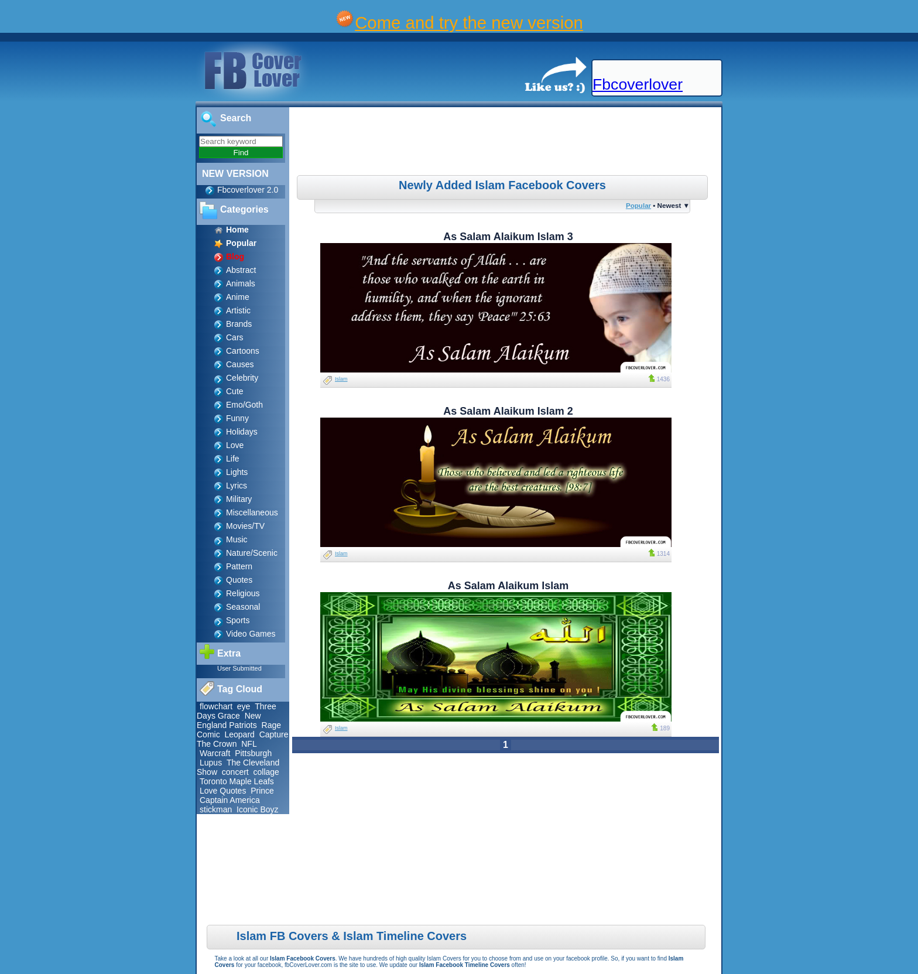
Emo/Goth (244, 404)
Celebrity (242, 377)
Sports (237, 620)
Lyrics (236, 485)
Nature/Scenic (252, 553)
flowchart (216, 706)
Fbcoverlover (637, 84)
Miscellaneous (252, 512)
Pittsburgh (253, 753)
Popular (638, 205)
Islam (341, 379)
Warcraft (215, 753)
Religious (243, 593)
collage (266, 772)
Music (237, 539)
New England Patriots (229, 720)
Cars (235, 337)
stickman (216, 809)
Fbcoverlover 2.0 (247, 189)
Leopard (239, 734)
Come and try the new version (469, 22)
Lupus (211, 762)
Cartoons (242, 351)
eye (244, 706)
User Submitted (239, 668)
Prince (262, 790)
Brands (239, 324)
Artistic (238, 310)
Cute (235, 391)
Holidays (242, 431)
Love (235, 445)
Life (232, 458)
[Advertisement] (507, 143)
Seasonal (243, 606)
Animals (240, 283)
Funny (237, 418)
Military (239, 499)
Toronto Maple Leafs (237, 781)
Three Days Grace (236, 711)
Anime (237, 297)
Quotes (239, 580)
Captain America (230, 800)
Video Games (251, 633)
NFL (248, 744)
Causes (240, 364)
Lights (237, 472)
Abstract (241, 270)
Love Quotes (223, 790)
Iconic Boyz (258, 809)
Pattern (239, 566)
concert (235, 772)
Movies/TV (245, 526)
